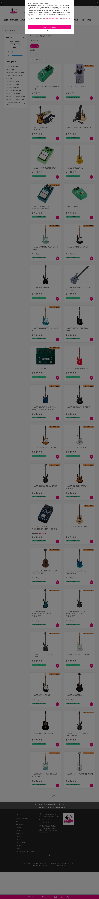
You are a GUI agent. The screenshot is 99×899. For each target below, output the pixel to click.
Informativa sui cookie (52, 18)
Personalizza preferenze (49, 31)
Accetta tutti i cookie (49, 27)
